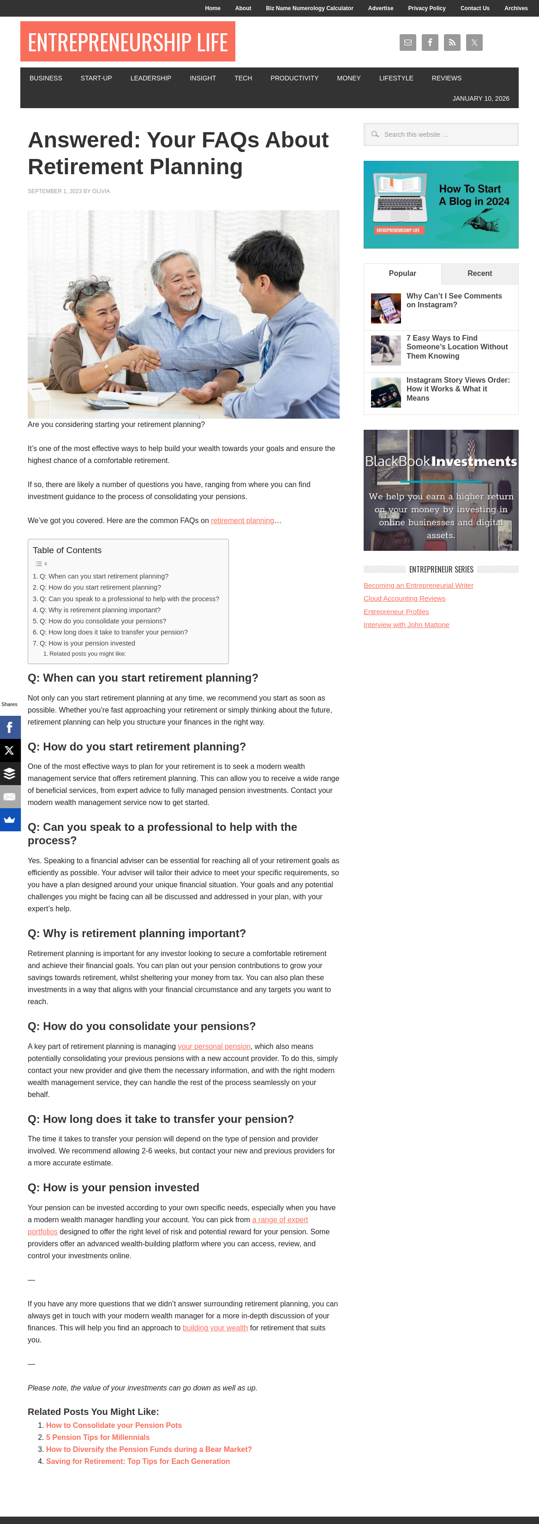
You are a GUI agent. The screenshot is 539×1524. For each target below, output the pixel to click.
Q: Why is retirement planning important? (100, 610)
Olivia (101, 191)
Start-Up (96, 78)
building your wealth (215, 1328)
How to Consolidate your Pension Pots (114, 1425)
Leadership (151, 78)
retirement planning (242, 520)
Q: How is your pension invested (87, 643)
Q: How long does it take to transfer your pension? (114, 632)
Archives (516, 8)
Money (349, 78)
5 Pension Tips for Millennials (98, 1437)
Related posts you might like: (87, 653)
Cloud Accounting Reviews (405, 598)
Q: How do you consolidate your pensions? (103, 621)
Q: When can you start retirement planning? (104, 576)
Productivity (294, 78)
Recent (479, 273)
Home (212, 8)
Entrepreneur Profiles (396, 612)
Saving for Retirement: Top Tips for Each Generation (138, 1461)
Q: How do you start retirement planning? (100, 587)
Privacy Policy (427, 8)
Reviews (447, 78)
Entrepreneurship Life (128, 41)
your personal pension (214, 1046)
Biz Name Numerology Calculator (309, 8)
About (243, 8)
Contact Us (475, 8)
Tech (243, 78)
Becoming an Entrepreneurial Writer (418, 585)
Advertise (381, 8)
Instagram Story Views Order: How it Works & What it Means (458, 389)
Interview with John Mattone (406, 624)
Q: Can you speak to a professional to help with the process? (129, 599)
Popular (403, 273)
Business (46, 78)
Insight (203, 78)
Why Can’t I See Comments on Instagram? (454, 300)
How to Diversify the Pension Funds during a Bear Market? (149, 1449)
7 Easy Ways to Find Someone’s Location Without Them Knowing (457, 347)
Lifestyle (396, 78)
